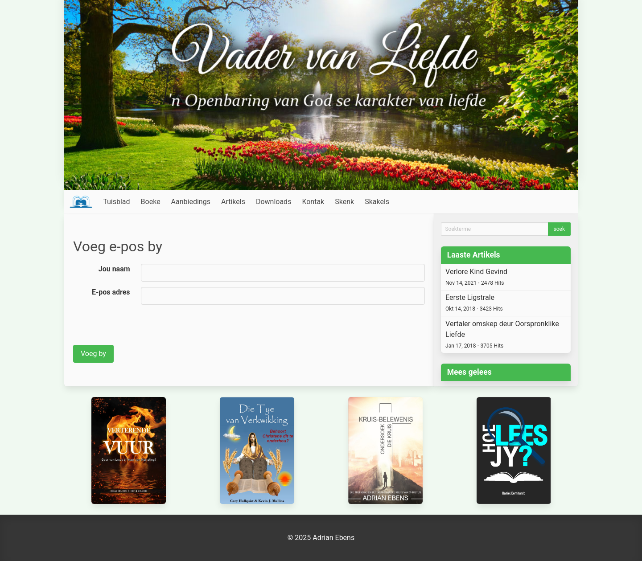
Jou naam (114, 269)
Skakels (377, 201)
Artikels (233, 201)
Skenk (344, 201)
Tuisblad (116, 201)
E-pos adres (111, 292)
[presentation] (141, 327)
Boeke (150, 201)
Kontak (313, 201)
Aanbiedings (190, 201)
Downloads (273, 201)
